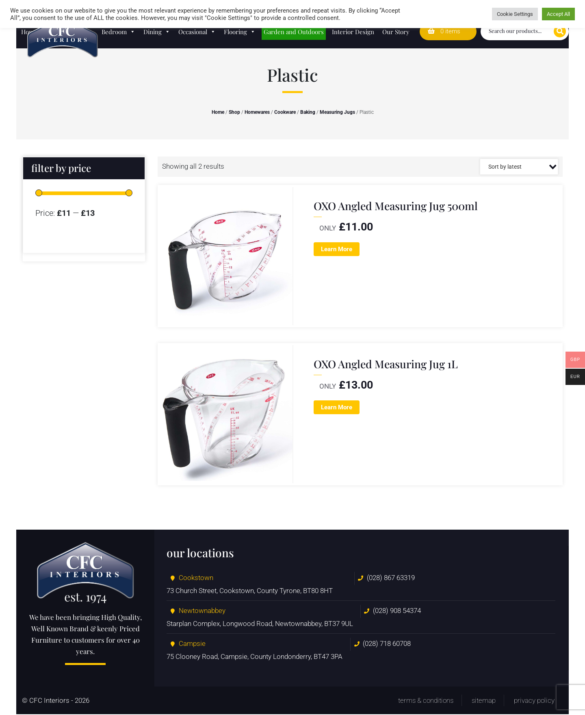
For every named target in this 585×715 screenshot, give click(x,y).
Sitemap (484, 701)
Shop (234, 112)
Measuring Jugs (337, 112)
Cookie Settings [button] (515, 14)
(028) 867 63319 (391, 578)
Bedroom (118, 32)
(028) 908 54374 (397, 611)
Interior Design (353, 32)
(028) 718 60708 (387, 644)
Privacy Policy (534, 701)
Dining (156, 32)
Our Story (396, 32)
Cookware (285, 112)
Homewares (257, 112)
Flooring (240, 32)
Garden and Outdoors (294, 32)
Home (218, 112)
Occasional (197, 32)
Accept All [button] (558, 14)
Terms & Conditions (425, 701)
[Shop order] (519, 167)
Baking (307, 112)
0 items (444, 31)
